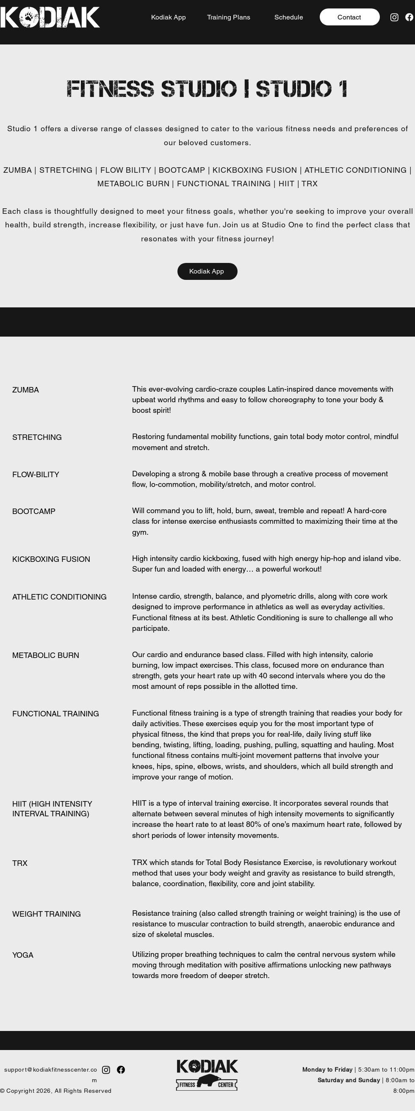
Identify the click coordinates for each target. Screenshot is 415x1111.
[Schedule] (290, 16)
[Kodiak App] (169, 16)
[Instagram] (394, 17)
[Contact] (350, 16)
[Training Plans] (229, 16)
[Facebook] (409, 17)
